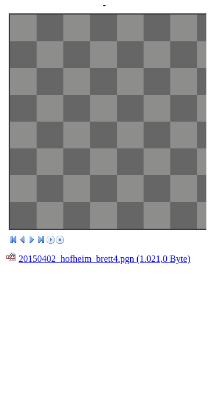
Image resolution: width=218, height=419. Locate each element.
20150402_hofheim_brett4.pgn (105, 259)
